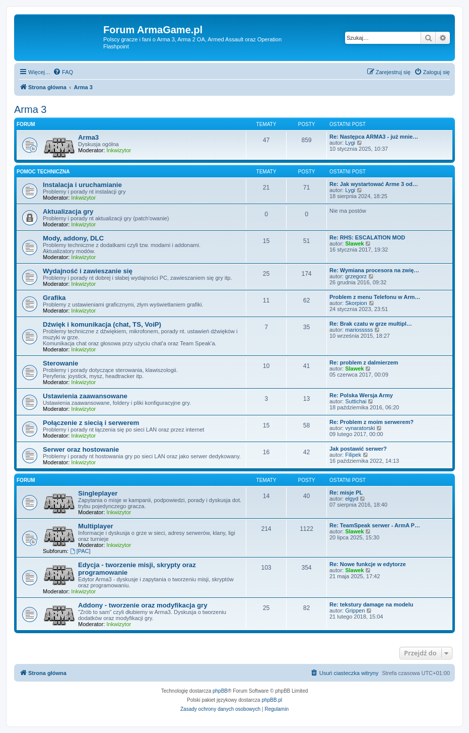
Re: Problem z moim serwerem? (371, 422)
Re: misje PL (346, 493)
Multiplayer (95, 526)
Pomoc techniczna (43, 171)
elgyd (351, 499)
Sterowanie (60, 363)
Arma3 (88, 137)
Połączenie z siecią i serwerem (91, 422)
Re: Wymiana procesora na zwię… (374, 270)
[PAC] (80, 551)
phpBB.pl (271, 700)
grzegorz (356, 276)
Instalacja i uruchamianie (82, 185)
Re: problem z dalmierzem (363, 362)
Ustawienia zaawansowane (85, 396)
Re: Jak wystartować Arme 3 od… (373, 184)
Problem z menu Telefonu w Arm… (374, 297)
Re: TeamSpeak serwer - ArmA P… (374, 525)
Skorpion (356, 303)
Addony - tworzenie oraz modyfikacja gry (142, 605)
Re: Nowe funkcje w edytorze (367, 564)
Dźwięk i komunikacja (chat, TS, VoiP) (102, 324)
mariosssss (359, 330)
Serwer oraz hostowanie (81, 449)
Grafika (54, 297)
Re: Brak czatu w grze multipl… (370, 324)
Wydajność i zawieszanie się (87, 271)
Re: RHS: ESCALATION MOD (367, 237)
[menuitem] (63, 72)
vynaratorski (360, 428)
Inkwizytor (118, 150)
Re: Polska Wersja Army (361, 395)
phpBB (220, 691)
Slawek (354, 243)
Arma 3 (30, 109)
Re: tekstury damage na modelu (371, 604)
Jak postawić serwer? (358, 449)
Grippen (355, 610)
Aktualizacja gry (68, 211)
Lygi (350, 143)
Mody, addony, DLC (73, 238)
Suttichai (355, 401)
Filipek (353, 455)
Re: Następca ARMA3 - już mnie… (373, 137)
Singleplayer (97, 493)
